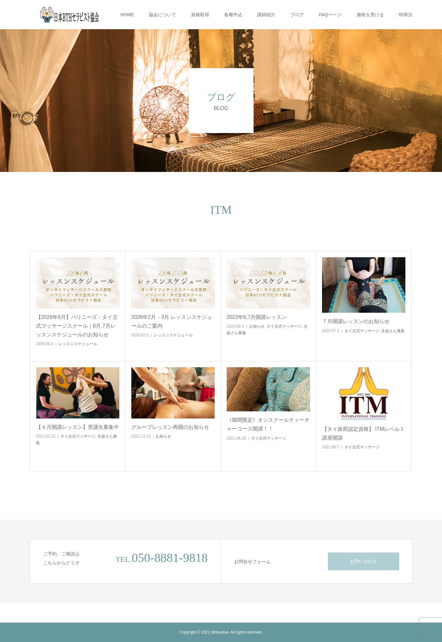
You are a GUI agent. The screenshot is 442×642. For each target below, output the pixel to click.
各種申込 (233, 14)
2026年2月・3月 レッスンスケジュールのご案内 (171, 321)
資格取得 (200, 14)
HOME (127, 14)
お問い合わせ (363, 561)
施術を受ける (370, 14)
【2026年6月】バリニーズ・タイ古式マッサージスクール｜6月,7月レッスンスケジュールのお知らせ (77, 325)
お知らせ (257, 326)
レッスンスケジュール (77, 344)
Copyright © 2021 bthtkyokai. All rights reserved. (220, 632)
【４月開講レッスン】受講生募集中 (77, 427)
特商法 (405, 14)
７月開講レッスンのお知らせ (355, 321)
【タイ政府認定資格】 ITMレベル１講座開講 (363, 433)
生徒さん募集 (393, 331)
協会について (162, 14)
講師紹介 (266, 14)
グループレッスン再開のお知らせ (170, 427)
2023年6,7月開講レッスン (257, 317)
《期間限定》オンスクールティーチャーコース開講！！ (268, 424)
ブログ (297, 14)
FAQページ (330, 14)
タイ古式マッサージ (284, 326)
